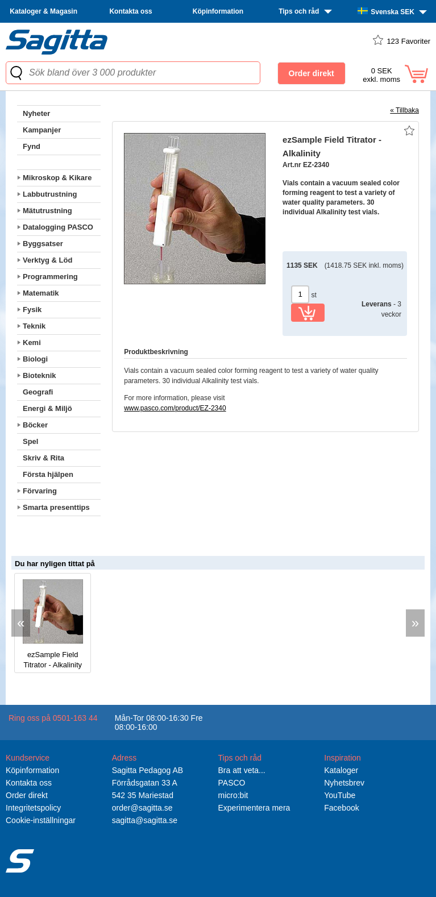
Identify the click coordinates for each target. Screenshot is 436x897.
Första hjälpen (48, 474)
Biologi (35, 359)
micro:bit (233, 795)
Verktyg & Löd (47, 260)
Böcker (35, 425)
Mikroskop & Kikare (57, 177)
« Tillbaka (404, 110)
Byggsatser (43, 243)
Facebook (341, 807)
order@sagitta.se (142, 807)
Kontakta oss (130, 11)
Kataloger (341, 770)
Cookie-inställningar (41, 820)
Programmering (50, 276)
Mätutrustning (47, 210)
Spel (30, 441)
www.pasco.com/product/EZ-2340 (175, 408)
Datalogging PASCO (58, 227)
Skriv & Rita (43, 458)
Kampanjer (42, 130)
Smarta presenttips (56, 507)
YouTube (339, 795)
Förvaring (40, 491)
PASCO (232, 782)
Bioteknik (39, 375)
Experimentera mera (254, 807)
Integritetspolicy (33, 807)
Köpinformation (218, 11)
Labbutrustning (50, 194)
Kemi (32, 342)
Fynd (31, 146)
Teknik (34, 326)
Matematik (41, 293)
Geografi (38, 392)
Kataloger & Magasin (43, 11)
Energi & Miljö (47, 408)
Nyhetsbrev (344, 782)
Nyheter (36, 113)
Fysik (32, 309)
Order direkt (27, 795)
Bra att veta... (241, 770)
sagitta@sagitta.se (144, 820)
